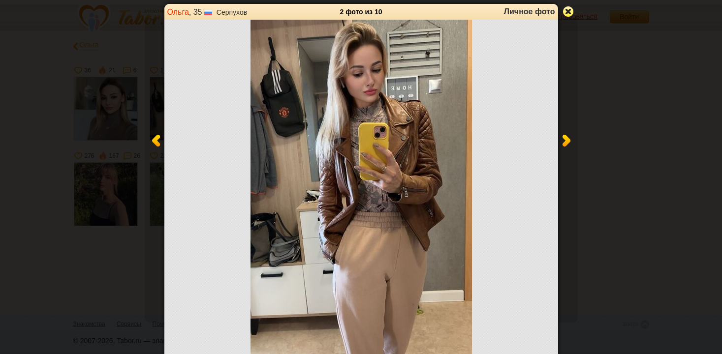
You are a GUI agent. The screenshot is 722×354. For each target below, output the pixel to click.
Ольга (178, 12)
